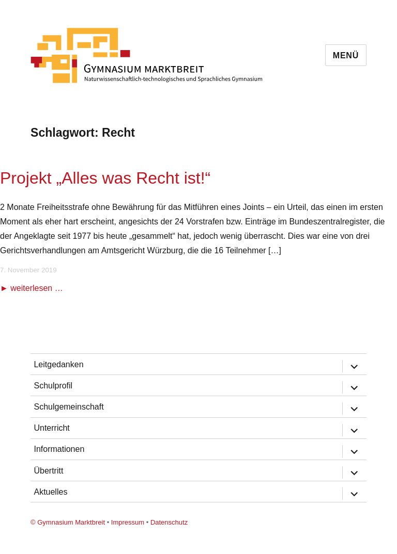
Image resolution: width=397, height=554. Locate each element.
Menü (346, 55)
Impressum (127, 522)
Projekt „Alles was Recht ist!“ (105, 178)
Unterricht (51, 427)
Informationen (59, 449)
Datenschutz (169, 522)
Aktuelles (50, 491)
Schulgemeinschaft (68, 406)
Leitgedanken (58, 364)
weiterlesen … (36, 288)
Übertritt (48, 470)
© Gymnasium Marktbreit (67, 522)
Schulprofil (53, 385)
